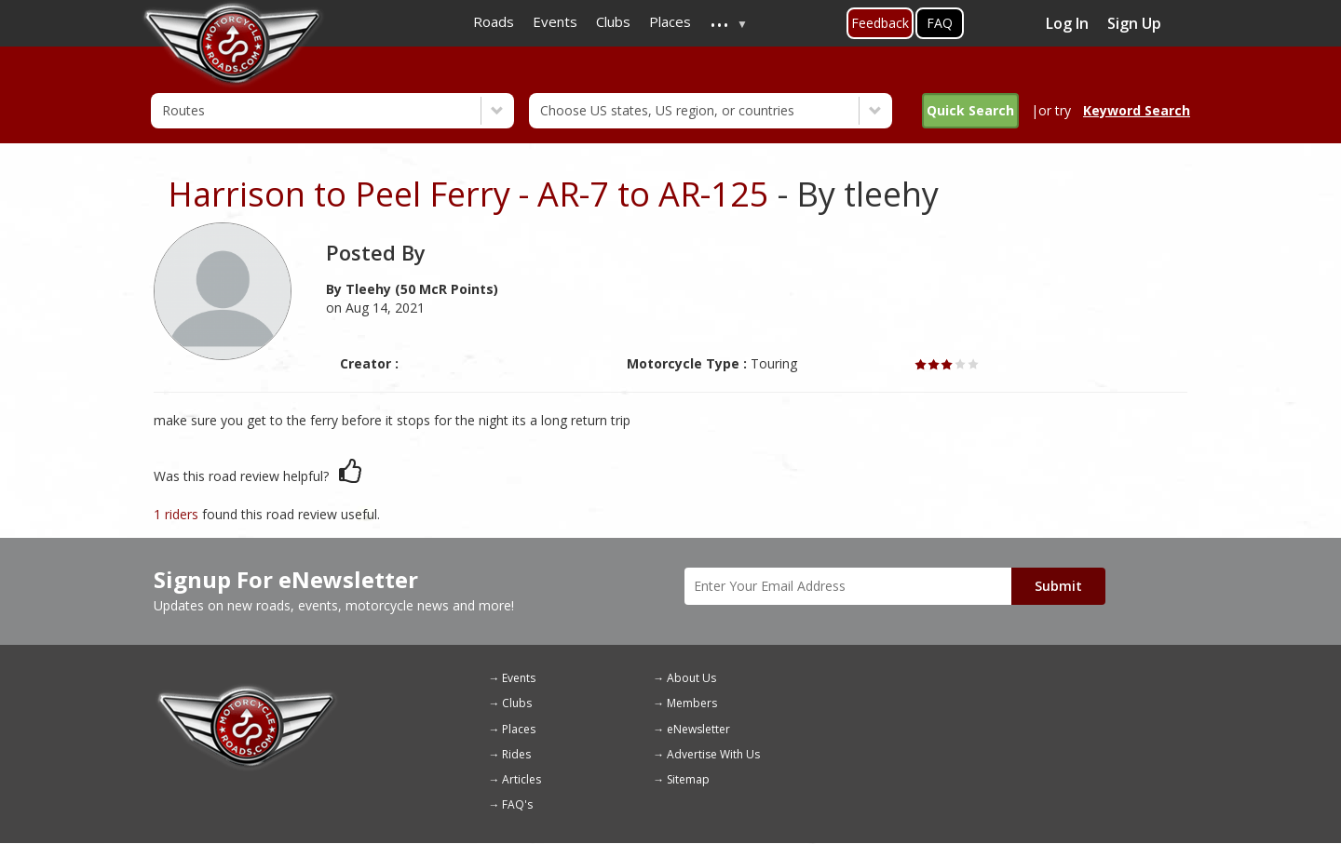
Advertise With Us (713, 754)
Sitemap (688, 779)
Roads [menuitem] (493, 21)
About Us (691, 678)
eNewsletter (698, 729)
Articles (521, 779)
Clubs (517, 703)
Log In (1067, 23)
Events (518, 678)
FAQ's (517, 804)
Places (518, 729)
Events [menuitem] (555, 21)
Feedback (880, 23)
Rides (516, 754)
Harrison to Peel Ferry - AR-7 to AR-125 (468, 194)
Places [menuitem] (670, 21)
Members (692, 703)
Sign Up (1134, 23)
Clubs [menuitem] (613, 21)
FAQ (940, 23)
